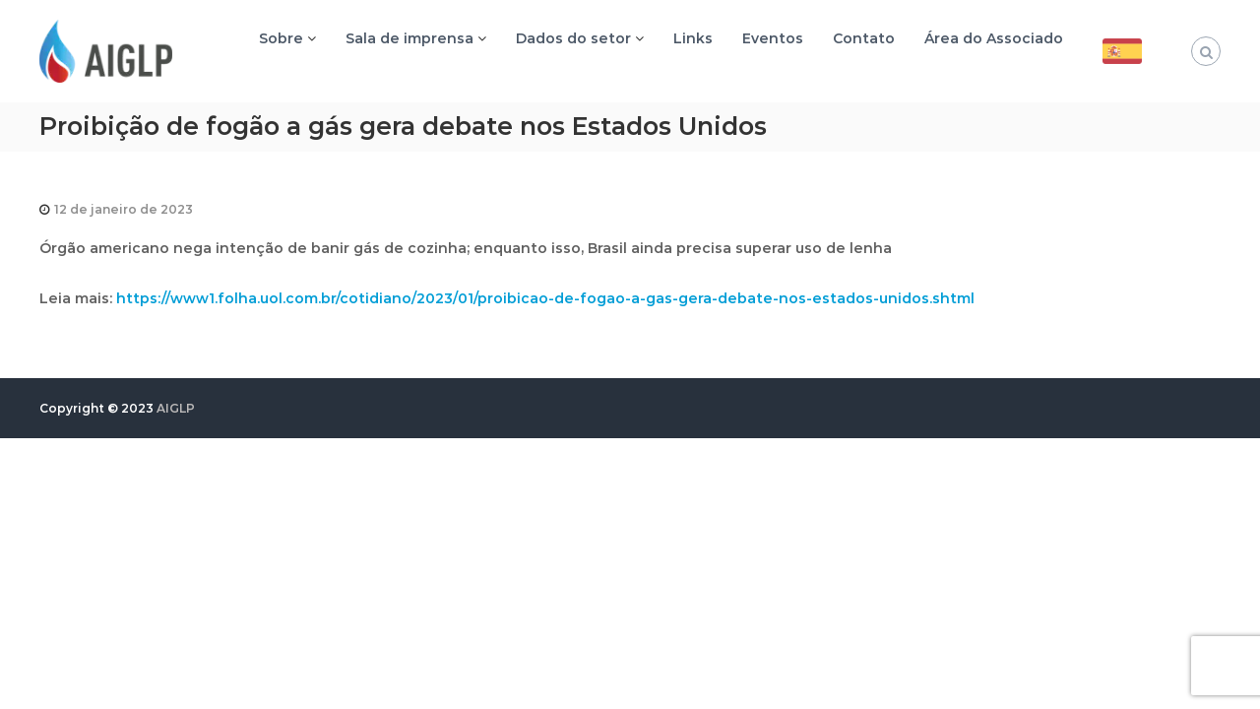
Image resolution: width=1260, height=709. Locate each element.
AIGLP (176, 408)
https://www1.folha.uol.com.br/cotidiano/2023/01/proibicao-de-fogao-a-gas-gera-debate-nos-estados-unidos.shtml (545, 298)
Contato (864, 38)
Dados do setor (573, 38)
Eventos (772, 38)
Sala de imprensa (409, 38)
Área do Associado (993, 38)
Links (693, 38)
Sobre (281, 38)
